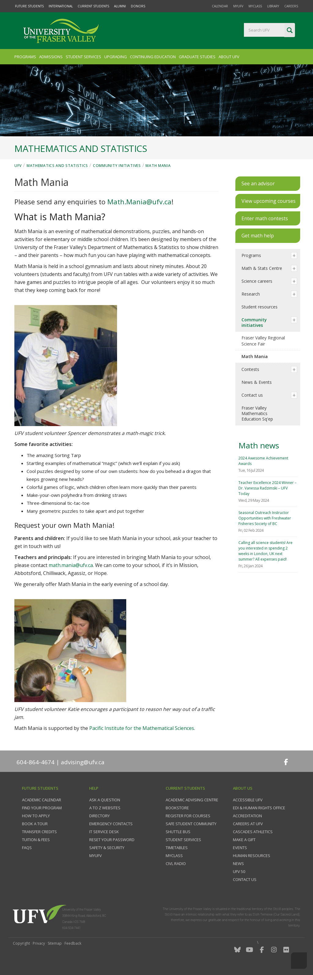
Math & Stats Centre (261, 268)
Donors (138, 6)
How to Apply (36, 815)
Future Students (29, 6)
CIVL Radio (176, 863)
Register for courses (188, 815)
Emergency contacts (111, 823)
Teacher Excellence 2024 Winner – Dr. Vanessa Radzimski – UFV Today (267, 488)
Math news (258, 445)
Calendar (220, 6)
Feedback (72, 943)
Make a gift (244, 839)
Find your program (42, 808)
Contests (250, 369)
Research (250, 294)
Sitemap (55, 943)
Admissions (51, 56)
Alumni (120, 6)
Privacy (39, 943)
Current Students (93, 6)
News (238, 863)
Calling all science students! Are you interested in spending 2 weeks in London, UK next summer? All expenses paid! (265, 551)
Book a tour (35, 823)
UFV (18, 165)
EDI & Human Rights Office (259, 808)
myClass (255, 6)
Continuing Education (153, 56)
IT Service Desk (104, 831)
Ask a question (104, 800)
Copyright (21, 943)
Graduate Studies (197, 56)
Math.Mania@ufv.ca (139, 201)
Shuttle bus (178, 831)
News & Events (256, 382)
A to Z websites (104, 808)
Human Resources (251, 855)
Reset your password (111, 839)
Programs (25, 56)
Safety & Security (106, 847)
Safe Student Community (191, 823)
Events (240, 847)
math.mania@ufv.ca (71, 565)
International (61, 6)
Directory (99, 815)
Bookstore (177, 808)
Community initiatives (117, 165)
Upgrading (115, 56)
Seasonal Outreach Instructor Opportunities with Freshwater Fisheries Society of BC (264, 518)
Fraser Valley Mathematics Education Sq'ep (257, 413)
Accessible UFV (248, 800)
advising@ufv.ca (83, 762)
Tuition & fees (36, 839)
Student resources (259, 307)
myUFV (238, 6)
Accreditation (247, 815)
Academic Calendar (41, 800)
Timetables (177, 847)
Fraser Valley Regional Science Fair (263, 341)
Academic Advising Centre (192, 800)
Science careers (256, 281)
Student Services (83, 56)
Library (273, 6)
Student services (183, 839)
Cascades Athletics (253, 831)
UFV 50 (239, 871)
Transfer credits (39, 831)
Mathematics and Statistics (57, 165)
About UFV (229, 56)
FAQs (27, 847)
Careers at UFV (248, 823)
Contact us (252, 395)
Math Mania (158, 165)
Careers (291, 6)
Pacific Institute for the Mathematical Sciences (141, 728)
